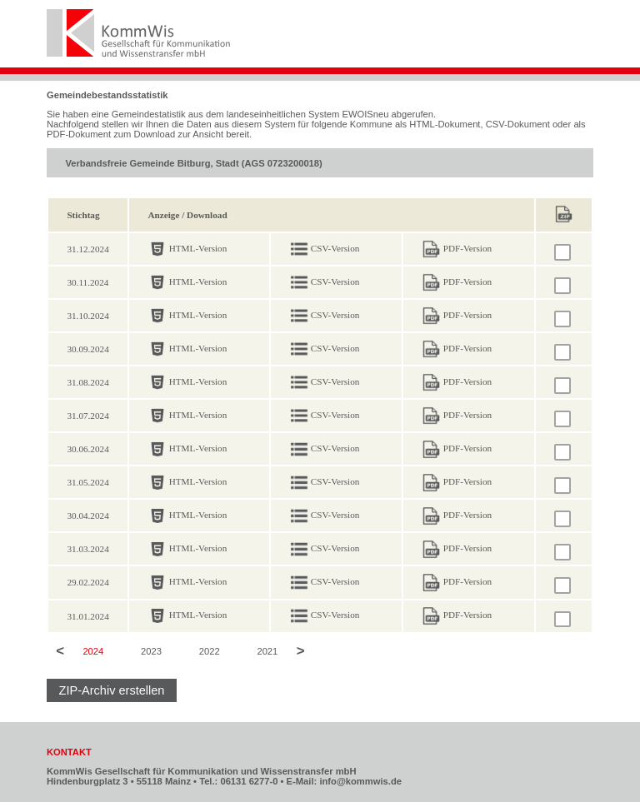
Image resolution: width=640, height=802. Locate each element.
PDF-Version (467, 248)
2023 (151, 652)
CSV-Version (335, 248)
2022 (209, 652)
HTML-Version (198, 248)
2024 (92, 652)
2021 (267, 652)
